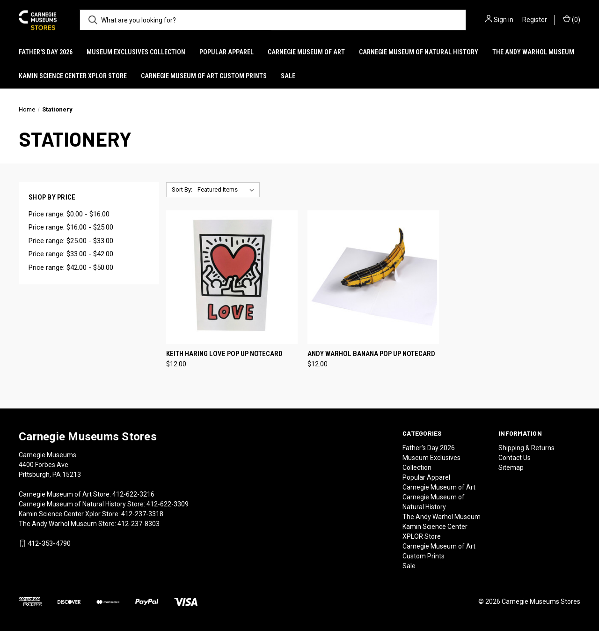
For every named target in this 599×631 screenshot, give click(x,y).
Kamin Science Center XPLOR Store (73, 76)
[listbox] (227, 190)
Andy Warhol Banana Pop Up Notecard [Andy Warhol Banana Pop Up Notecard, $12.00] (371, 353)
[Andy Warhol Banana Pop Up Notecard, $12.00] (373, 277)
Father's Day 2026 (46, 52)
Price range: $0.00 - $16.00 (69, 214)
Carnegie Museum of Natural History (418, 52)
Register (534, 19)
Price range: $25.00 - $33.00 (71, 241)
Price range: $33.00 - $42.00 (71, 254)
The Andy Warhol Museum (533, 52)
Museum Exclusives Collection (136, 52)
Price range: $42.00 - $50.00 (71, 267)
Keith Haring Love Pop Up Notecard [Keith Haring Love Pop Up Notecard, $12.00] (224, 353)
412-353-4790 (49, 543)
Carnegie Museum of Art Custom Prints (204, 76)
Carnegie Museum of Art (306, 52)
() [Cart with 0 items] (571, 19)
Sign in (503, 19)
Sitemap (511, 467)
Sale (288, 76)
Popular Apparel (226, 52)
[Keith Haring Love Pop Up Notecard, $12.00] (232, 277)
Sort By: (182, 189)
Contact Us (514, 457)
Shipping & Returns (526, 448)
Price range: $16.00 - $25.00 (71, 227)
